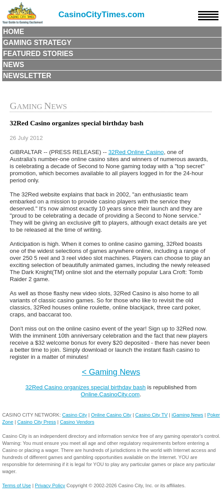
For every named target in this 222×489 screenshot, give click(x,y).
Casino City (74, 415)
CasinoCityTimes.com (101, 14)
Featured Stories (38, 53)
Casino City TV (151, 415)
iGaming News (187, 415)
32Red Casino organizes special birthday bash (85, 387)
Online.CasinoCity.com (110, 394)
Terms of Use (16, 485)
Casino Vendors (77, 422)
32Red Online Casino (136, 152)
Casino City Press (36, 422)
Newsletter (27, 75)
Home (13, 31)
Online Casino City (111, 415)
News (13, 64)
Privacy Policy (50, 485)
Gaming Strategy (37, 42)
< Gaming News (111, 371)
